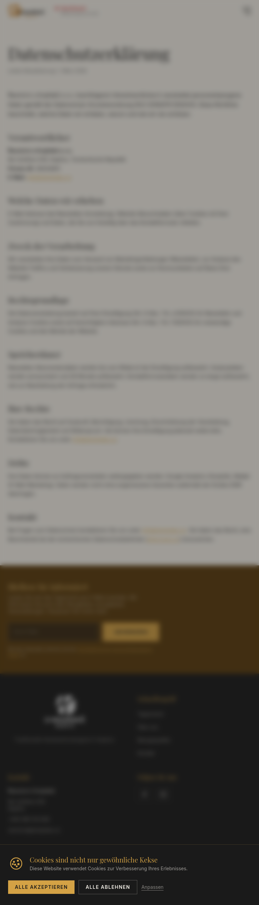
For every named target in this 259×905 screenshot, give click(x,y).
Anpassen (152, 887)
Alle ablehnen (108, 887)
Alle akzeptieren (41, 887)
